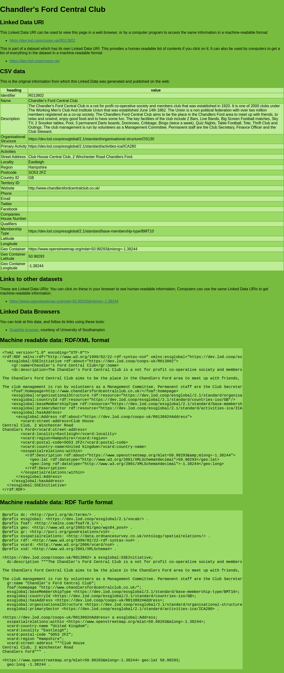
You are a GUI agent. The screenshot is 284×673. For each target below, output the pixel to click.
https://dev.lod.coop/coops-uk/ (35, 61)
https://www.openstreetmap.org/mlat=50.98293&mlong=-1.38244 (64, 301)
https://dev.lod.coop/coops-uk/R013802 (42, 41)
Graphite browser (24, 330)
